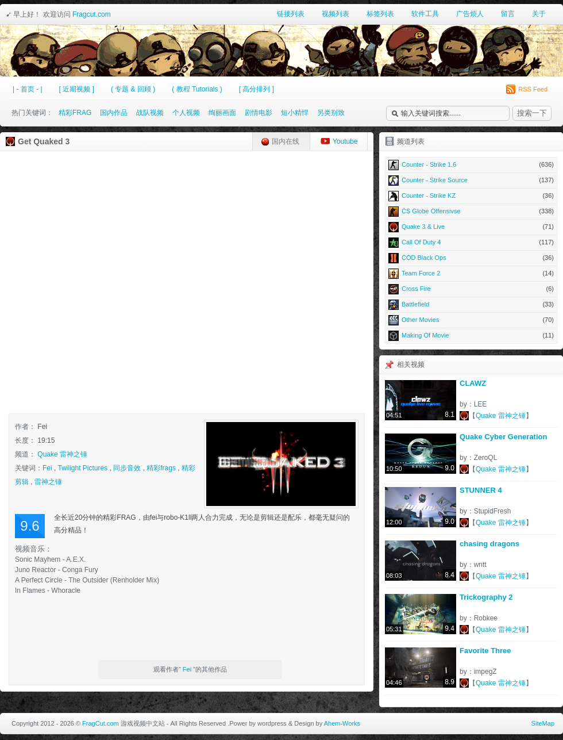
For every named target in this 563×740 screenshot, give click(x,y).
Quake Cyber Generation (503, 436)
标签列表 (380, 14)
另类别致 (331, 113)
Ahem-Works (342, 723)
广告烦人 (470, 14)
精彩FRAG (75, 113)
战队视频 (150, 113)
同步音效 (127, 468)
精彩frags (161, 468)
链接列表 (290, 14)
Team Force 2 (471, 273)
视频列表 (335, 14)
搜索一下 (532, 113)
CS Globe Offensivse (471, 211)
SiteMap (542, 723)
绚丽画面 (222, 113)
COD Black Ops (471, 257)
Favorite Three (485, 650)
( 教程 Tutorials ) (197, 89)
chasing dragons (489, 543)
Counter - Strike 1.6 (471, 164)
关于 (539, 14)
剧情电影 (258, 113)
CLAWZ (473, 383)
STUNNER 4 (481, 490)
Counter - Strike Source (471, 180)
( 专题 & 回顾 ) (133, 89)
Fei (47, 468)
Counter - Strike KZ (471, 195)
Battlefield (471, 304)
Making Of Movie (471, 335)
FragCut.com (100, 723)
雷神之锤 (48, 482)
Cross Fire (471, 289)
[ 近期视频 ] (76, 89)
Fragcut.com (91, 14)
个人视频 (186, 113)
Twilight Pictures (82, 468)
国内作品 (114, 113)
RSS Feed (526, 89)
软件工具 (425, 14)
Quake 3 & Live (471, 226)
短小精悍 (295, 113)
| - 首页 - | (28, 89)
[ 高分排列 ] (256, 89)
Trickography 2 (486, 597)
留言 (508, 14)
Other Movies (471, 320)
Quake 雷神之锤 (62, 454)
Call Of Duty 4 (471, 242)
